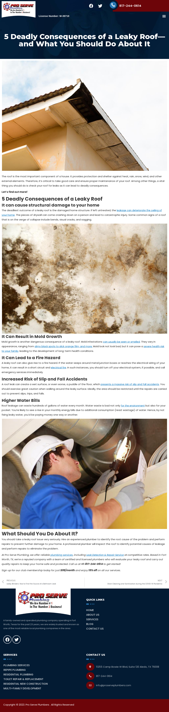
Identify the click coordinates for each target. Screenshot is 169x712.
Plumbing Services (16, 665)
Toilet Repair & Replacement (23, 679)
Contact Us (95, 629)
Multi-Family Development (22, 688)
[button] (164, 16)
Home (90, 610)
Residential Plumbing (18, 674)
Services (92, 619)
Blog (89, 624)
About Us (92, 615)
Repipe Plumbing (14, 670)
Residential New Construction (25, 684)
